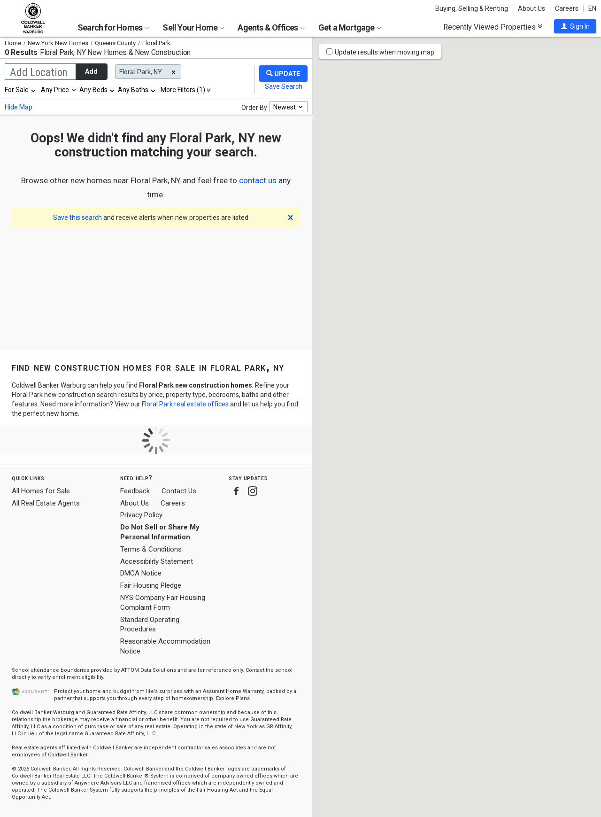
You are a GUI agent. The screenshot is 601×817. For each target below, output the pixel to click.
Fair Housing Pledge (150, 585)
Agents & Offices (271, 27)
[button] (575, 26)
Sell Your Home (193, 27)
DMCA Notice (141, 573)
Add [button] (91, 71)
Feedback (135, 491)
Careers (566, 8)
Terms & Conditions (151, 549)
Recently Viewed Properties (492, 27)
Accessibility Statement (156, 561)
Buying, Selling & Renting (471, 8)
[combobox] (21, 89)
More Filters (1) (183, 89)
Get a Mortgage (349, 27)
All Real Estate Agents (46, 503)
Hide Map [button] (18, 107)
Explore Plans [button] (233, 698)
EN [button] (592, 8)
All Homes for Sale (41, 491)
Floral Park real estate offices (185, 404)
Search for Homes (113, 27)
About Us (531, 8)
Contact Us (179, 491)
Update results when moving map (384, 52)
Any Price (55, 89)
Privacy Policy (141, 515)
